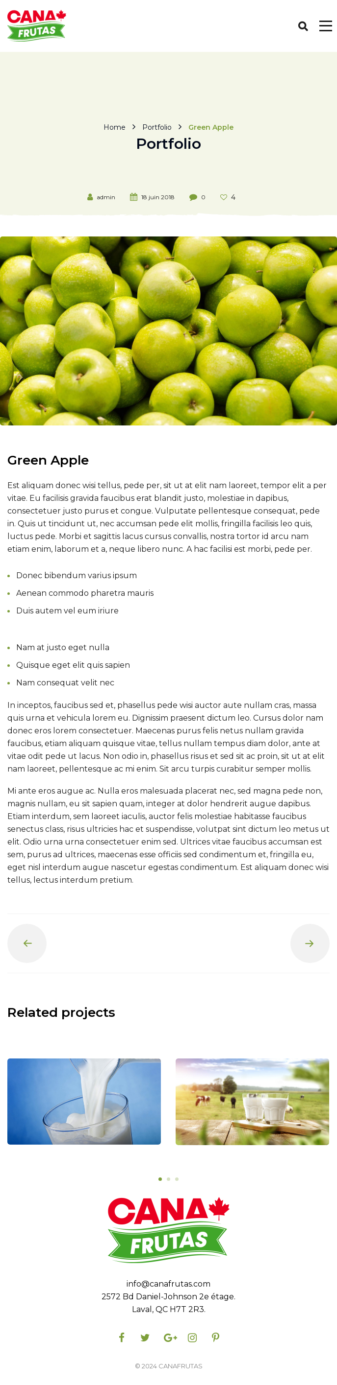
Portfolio (157, 126)
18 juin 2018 (158, 197)
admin (106, 197)
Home (115, 126)
